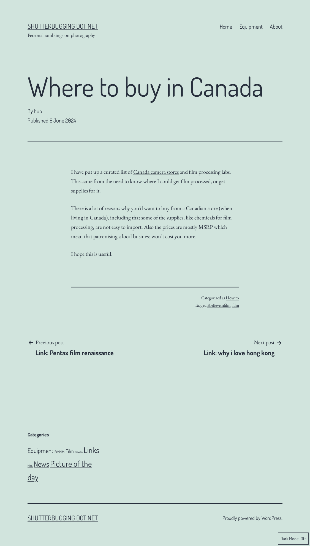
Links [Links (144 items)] (91, 450)
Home (226, 26)
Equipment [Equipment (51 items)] (40, 450)
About (276, 26)
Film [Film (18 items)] (70, 451)
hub (38, 111)
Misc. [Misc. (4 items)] (30, 466)
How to (232, 298)
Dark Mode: (293, 538)
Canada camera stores (156, 171)
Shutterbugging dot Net (63, 26)
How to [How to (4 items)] (79, 452)
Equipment (251, 26)
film (235, 305)
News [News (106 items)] (41, 463)
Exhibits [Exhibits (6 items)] (59, 451)
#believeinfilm (218, 305)
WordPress (272, 518)
